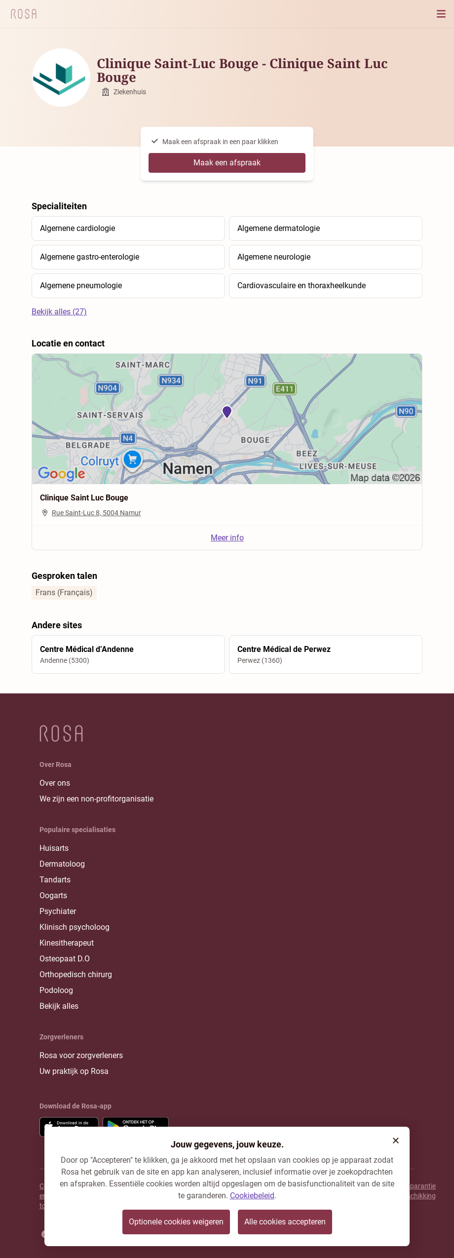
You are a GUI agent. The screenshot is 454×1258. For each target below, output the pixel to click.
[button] (396, 1140)
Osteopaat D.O (64, 958)
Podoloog (56, 990)
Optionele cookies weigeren (176, 1221)
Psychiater (57, 911)
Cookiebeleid (252, 1195)
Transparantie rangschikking (414, 1191)
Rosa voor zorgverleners (81, 1055)
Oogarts (53, 895)
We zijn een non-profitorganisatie (96, 798)
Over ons (54, 783)
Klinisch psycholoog (74, 927)
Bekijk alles (58, 1006)
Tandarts (55, 879)
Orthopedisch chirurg (75, 974)
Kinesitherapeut (66, 943)
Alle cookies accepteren (285, 1221)
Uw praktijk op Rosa (74, 1071)
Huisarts (54, 848)
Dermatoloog (62, 864)
